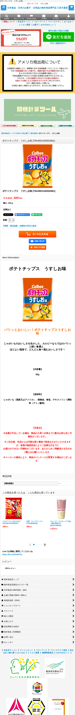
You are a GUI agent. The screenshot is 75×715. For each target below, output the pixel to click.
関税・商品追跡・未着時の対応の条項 (19, 226)
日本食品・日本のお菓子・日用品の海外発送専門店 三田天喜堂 (37, 8)
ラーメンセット (26, 650)
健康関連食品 (47, 653)
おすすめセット (47, 25)
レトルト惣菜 (24, 25)
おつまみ (68, 22)
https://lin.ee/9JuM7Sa (12, 554)
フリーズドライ (54, 22)
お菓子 (35, 25)
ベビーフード (39, 22)
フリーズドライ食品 (58, 650)
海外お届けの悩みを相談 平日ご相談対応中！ (58, 37)
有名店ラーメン (24, 22)
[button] (3, 7)
